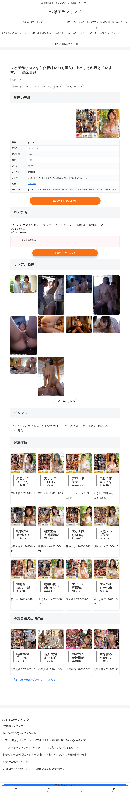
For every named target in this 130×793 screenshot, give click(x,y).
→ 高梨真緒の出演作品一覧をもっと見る (32, 679)
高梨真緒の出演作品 (74, 87)
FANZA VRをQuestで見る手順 (19, 733)
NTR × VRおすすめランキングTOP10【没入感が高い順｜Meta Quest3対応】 (45, 740)
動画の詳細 (16, 87)
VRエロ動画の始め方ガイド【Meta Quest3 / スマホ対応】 (35, 769)
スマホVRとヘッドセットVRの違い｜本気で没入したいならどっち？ (40, 747)
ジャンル (45, 87)
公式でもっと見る (65, 401)
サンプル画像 (31, 87)
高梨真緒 (32, 183)
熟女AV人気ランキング (15, 761)
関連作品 (57, 87)
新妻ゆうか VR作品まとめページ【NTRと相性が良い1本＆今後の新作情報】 (45, 754)
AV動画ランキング (13, 726)
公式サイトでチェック (65, 200)
